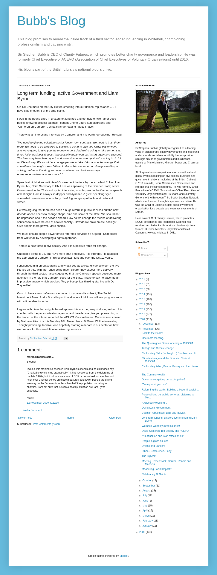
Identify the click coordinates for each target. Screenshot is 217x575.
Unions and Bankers (153, 445)
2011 (142, 309)
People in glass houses (155, 440)
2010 (142, 314)
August (146, 490)
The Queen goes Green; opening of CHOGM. (168, 343)
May (145, 505)
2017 (142, 279)
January (147, 525)
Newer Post (25, 417)
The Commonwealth (153, 374)
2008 (142, 532)
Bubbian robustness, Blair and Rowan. (164, 412)
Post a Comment (32, 410)
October (147, 480)
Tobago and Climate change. (158, 348)
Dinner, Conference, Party (156, 451)
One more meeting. (153, 338)
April (145, 510)
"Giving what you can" (154, 384)
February (147, 520)
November (148, 328)
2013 (142, 299)
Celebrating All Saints (154, 474)
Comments (145, 255)
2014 (142, 294)
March (146, 515)
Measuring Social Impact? (156, 469)
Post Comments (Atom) (46, 424)
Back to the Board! (152, 333)
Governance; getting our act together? (163, 379)
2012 (142, 304)
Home (70, 417)
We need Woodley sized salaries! (161, 425)
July (145, 495)
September (149, 485)
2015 (142, 289)
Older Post (115, 417)
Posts (142, 248)
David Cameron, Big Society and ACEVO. (165, 430)
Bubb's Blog (51, 21)
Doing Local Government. (156, 407)
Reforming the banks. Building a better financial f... (170, 389)
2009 (142, 319)
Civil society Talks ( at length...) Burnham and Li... (170, 353)
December (148, 323)
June (145, 500)
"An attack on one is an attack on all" (163, 436)
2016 (142, 284)
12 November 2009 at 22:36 (43, 402)
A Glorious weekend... (154, 402)
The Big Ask (149, 456)
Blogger (123, 555)
